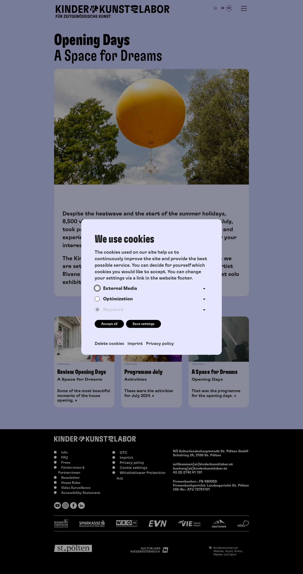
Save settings (143, 324)
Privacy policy (160, 344)
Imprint (135, 344)
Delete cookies (109, 344)
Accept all (109, 324)
